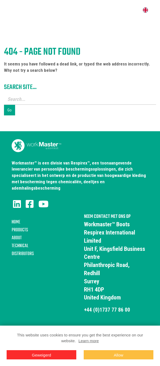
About (17, 238)
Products (20, 230)
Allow (118, 355)
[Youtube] (43, 204)
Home (16, 222)
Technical (20, 246)
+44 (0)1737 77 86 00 (109, 309)
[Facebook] (30, 204)
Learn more (88, 341)
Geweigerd (41, 355)
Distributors (23, 254)
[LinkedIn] (17, 204)
